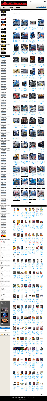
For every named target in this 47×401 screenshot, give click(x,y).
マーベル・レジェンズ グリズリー (18, 236)
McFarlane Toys (3, 264)
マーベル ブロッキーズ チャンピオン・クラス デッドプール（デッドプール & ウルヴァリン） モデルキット (22, 225)
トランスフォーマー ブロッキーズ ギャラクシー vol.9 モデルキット (26, 298)
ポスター (3, 220)
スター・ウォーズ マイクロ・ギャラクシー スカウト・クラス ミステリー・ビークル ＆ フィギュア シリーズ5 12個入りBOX (24, 122)
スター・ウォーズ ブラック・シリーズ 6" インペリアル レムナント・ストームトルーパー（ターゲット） (41, 264)
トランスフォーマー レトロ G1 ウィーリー (22, 287)
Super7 (2, 274)
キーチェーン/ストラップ (4, 201)
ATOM (7, 334)
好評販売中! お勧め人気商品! (4, 58)
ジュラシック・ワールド (4, 101)
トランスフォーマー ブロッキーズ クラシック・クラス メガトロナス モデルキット (22, 375)
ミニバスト (3, 225)
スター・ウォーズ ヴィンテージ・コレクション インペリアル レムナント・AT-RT (29, 263)
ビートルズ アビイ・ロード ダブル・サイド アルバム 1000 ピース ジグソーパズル (14, 288)
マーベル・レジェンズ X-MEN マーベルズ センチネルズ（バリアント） (26, 341)
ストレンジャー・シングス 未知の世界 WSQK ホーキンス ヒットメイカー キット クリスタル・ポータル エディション (33, 363)
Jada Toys (2, 258)
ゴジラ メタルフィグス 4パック (37, 361)
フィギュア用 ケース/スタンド (5, 209)
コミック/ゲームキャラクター (5, 42)
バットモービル (3, 156)
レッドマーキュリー (3, 293)
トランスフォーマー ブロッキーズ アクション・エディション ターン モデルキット (41, 362)
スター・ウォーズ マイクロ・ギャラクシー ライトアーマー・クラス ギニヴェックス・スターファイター (32, 158)
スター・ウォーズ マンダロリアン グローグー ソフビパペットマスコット (41, 375)
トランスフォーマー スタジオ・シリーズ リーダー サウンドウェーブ (26, 288)
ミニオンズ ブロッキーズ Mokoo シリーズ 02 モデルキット (41, 211)
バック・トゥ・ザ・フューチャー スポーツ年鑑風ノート (18, 362)
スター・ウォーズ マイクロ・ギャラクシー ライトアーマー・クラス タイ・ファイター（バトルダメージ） (41, 122)
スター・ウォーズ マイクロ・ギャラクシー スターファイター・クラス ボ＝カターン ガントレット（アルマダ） (16, 110)
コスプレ (3, 204)
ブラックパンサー (3, 164)
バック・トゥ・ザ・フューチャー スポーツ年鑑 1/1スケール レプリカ (14, 211)
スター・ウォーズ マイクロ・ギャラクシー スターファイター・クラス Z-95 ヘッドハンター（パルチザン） (24, 195)
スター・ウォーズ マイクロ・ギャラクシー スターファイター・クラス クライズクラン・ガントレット (16, 171)
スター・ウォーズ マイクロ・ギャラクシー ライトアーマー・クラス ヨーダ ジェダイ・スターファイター (16, 134)
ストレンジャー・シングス (4, 120)
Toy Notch (2, 279)
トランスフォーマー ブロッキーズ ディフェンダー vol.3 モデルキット (37, 237)
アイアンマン (3, 63)
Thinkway (2, 278)
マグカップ (3, 223)
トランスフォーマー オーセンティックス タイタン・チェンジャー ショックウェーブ (33, 309)
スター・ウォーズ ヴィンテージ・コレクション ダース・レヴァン (41, 309)
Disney (2, 246)
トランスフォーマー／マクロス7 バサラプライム (37, 249)
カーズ (3, 85)
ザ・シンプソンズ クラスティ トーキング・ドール (30, 223)
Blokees (3, 241)
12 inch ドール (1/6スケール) (4, 193)
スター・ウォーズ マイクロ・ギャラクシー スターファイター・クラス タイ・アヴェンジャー (24, 24)
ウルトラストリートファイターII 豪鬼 (18, 297)
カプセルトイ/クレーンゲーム (5, 199)
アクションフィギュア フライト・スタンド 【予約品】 (38, 350)
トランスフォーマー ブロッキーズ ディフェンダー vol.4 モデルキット (41, 237)
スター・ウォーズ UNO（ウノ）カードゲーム (37, 274)
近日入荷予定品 (3, 298)
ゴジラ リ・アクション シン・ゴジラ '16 (26, 308)
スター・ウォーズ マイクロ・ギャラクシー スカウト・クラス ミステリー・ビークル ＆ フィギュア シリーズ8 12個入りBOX (32, 73)
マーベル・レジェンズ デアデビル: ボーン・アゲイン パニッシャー (26, 374)
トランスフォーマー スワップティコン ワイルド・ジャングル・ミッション (37, 309)
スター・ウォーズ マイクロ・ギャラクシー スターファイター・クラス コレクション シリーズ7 (24, 73)
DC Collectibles (3, 242)
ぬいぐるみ (3, 207)
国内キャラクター (3, 49)
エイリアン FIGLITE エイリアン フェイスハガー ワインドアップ (14, 275)
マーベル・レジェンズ (4, 177)
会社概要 (2, 303)
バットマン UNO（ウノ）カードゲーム (41, 274)
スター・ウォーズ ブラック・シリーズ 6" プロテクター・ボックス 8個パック (37, 386)
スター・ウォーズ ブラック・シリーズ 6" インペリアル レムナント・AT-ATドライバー (37, 263)
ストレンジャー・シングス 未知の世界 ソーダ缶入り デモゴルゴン (30, 351)
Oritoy (1, 269)
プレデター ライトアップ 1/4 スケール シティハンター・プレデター (41, 350)
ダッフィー (3, 139)
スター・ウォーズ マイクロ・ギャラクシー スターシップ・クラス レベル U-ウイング (32, 97)
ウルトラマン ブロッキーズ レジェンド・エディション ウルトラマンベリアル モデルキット (34, 387)
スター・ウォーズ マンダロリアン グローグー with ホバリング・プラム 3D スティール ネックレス (38, 375)
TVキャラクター (3, 39)
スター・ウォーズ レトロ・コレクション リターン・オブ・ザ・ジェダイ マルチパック (14, 320)
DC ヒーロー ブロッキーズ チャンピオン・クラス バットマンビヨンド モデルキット (26, 362)
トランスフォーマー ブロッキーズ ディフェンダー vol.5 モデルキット (14, 250)
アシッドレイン (3, 69)
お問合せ (18, 7)
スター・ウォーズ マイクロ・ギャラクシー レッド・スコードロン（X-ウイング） (24, 61)
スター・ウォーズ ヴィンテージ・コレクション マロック (26, 263)
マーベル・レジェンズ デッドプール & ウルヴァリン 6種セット (37, 224)
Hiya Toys (2, 257)
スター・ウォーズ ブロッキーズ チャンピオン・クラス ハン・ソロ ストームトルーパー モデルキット (14, 225)
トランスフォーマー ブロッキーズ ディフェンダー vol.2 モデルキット (33, 237)
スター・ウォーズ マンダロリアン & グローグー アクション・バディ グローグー (26, 275)
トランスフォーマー (3, 15)
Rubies (1, 273)
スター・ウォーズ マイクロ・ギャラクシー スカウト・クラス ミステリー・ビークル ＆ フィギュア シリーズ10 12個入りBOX (32, 37)
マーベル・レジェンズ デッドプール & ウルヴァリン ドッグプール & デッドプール (14, 237)
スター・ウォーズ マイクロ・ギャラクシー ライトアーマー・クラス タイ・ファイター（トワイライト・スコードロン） (41, 24)
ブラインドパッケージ (4, 212)
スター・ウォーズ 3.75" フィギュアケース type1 (22, 297)
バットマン (3, 153)
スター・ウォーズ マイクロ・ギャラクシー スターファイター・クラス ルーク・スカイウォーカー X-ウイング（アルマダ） (24, 171)
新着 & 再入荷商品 (3, 299)
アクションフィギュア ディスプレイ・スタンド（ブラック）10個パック (14, 386)
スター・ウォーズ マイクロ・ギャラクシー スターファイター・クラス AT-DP (32, 194)
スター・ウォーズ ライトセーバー (5, 112)
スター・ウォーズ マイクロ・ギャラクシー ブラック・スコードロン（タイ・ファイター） (16, 61)
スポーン (3, 128)
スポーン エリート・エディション (26, 349)
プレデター (3, 172)
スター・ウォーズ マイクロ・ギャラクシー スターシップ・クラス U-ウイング (41, 109)
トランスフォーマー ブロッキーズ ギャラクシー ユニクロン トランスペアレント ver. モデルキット (22, 251)
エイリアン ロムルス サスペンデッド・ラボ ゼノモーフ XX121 (30, 298)
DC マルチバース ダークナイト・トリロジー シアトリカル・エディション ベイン (37, 288)
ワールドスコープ (3, 294)
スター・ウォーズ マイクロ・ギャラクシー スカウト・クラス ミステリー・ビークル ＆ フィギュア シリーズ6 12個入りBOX (41, 97)
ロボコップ (3, 183)
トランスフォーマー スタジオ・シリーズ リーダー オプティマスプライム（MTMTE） (37, 298)
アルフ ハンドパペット (18, 384)
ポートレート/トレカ (3, 217)
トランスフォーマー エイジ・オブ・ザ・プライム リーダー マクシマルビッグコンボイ (29, 362)
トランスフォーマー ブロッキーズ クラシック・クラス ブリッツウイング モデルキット (14, 263)
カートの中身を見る (5, 327)
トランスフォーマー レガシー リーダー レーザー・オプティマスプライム (33, 351)
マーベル (3, 19)
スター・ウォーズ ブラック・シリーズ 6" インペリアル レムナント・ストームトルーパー (33, 264)
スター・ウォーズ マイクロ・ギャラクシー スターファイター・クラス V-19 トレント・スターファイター (32, 49)
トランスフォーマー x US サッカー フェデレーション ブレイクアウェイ (34, 224)
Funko (1, 252)
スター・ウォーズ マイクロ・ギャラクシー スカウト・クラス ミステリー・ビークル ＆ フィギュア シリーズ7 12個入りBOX (24, 85)
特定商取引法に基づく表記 (21, 397)
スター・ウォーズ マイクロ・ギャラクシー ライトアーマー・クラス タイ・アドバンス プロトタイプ (16, 37)
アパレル (3, 196)
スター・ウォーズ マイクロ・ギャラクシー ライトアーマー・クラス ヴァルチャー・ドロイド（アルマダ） (41, 73)
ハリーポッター (3, 159)
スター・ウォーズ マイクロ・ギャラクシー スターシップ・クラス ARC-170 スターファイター (24, 49)
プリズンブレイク (3, 167)
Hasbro (2, 256)
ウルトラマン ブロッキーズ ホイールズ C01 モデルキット (22, 308)
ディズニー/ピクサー (3, 32)
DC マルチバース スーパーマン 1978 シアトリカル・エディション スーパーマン (34, 288)
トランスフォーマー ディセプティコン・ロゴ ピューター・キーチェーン (26, 386)
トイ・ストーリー (3, 147)
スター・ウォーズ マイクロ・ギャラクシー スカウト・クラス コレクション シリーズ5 (41, 61)
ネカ (3, 29)
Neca (1, 268)
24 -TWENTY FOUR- (3, 61)
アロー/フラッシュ (3, 71)
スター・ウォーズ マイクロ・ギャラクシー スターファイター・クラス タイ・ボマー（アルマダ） (16, 195)
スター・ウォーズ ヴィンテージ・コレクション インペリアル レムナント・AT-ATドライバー (22, 264)
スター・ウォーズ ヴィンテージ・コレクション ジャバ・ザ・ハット (26, 320)
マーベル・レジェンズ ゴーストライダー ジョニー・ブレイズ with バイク (41, 224)
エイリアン (3, 82)
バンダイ (2, 290)
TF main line (2, 277)
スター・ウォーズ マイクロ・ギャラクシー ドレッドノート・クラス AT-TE (24, 97)
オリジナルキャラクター (4, 46)
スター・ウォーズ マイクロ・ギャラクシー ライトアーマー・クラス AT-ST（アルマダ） (32, 171)
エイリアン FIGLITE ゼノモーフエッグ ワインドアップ (18, 274)
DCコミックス (3, 22)
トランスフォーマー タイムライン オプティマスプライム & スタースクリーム (22, 341)
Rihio (1, 272)
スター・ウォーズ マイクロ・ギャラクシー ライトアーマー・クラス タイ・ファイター (41, 158)
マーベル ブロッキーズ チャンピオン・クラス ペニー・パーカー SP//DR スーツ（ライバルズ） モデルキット (26, 213)
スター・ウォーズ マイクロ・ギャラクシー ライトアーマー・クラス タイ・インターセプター (32, 134)
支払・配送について (11, 7)
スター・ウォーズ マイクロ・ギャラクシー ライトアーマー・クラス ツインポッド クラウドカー (41, 37)
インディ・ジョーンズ (4, 74)
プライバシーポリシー (29, 397)
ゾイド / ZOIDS (3, 131)
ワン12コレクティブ (3, 233)
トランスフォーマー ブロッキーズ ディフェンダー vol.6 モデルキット (18, 250)
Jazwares (2, 262)
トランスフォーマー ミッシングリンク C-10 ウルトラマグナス (30, 249)
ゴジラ (3, 98)
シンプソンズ (3, 103)
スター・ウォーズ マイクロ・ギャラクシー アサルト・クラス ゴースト (41, 85)
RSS (4, 334)
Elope (1, 248)
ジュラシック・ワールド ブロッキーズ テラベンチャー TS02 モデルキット (34, 211)
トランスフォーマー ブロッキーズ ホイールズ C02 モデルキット (18, 287)
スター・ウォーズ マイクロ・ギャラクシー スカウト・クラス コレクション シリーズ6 (33, 61)
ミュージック (3, 228)
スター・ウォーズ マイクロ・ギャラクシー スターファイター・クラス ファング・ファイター (24, 110)
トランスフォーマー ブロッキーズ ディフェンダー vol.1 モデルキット (29, 237)
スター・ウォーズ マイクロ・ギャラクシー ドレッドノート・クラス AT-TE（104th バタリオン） (32, 24)
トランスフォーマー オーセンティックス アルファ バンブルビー (14, 341)
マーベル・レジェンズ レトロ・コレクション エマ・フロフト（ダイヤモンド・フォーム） (26, 238)
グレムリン (3, 90)
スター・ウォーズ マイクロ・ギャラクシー (5, 109)
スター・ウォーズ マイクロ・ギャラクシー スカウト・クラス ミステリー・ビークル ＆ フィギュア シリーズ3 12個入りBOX (41, 146)
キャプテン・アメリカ (4, 87)
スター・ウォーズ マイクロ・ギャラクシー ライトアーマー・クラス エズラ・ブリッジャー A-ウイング (24, 183)
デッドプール (3, 144)
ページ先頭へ (42, 394)
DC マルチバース (3, 185)
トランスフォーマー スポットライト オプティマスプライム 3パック (41, 298)
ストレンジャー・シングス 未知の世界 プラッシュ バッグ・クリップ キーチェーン (14, 330)
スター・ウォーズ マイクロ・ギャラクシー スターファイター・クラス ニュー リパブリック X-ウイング (41, 183)
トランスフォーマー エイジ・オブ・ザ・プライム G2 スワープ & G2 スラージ (26, 330)
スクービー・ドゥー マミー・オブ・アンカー (34, 329)
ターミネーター (3, 136)
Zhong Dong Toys (3, 284)
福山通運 (2, 323)
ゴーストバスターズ (3, 93)
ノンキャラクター (3, 53)
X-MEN (3, 188)
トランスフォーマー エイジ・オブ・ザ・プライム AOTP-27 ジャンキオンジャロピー (26, 250)
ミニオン (3, 180)
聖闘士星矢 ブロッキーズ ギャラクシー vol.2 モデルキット (34, 374)
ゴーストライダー (3, 95)
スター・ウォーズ (3, 12)
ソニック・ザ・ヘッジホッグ (4, 134)
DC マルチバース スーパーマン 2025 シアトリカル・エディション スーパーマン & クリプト (14, 375)
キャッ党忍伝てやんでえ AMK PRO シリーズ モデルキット (14, 362)
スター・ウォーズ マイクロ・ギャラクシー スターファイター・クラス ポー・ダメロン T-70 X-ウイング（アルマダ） (41, 49)
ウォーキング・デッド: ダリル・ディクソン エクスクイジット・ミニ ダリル (37, 320)
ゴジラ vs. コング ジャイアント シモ (29, 287)
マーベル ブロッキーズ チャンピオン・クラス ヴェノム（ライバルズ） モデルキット (30, 212)
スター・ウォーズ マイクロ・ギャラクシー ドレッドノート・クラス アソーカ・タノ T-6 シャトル (16, 97)
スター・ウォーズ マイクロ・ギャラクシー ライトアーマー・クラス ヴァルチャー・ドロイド (24, 134)
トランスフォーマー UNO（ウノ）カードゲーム (33, 274)
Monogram (2, 267)
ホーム (3, 7)
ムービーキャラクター (4, 36)
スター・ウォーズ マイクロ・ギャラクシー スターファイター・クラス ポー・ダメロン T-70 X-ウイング (41, 134)
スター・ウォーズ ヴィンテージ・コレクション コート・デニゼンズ (33, 298)
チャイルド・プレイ (3, 142)
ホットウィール (3, 175)
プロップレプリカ (3, 215)
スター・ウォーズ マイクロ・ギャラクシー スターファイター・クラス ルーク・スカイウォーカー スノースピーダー (16, 146)
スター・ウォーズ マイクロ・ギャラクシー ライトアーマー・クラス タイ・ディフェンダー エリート (16, 183)
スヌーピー (3, 123)
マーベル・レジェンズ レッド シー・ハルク (22, 236)
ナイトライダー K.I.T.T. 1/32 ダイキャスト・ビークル (29, 330)
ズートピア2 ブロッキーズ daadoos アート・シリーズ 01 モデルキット (37, 211)
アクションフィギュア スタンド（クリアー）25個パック (41, 386)
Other (1, 295)
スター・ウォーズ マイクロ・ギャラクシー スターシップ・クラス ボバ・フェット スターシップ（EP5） (41, 171)
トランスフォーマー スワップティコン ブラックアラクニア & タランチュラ (37, 330)
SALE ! (3, 236)
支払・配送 (16, 397)
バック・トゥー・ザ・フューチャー (5, 150)
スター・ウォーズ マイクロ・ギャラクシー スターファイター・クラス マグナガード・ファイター (16, 24)
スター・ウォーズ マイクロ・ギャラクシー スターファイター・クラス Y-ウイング (32, 122)
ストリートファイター (4, 118)
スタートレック (3, 115)
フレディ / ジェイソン (4, 169)
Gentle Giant (2, 253)
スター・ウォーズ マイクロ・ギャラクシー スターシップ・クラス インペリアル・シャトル (16, 122)
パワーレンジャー (3, 161)
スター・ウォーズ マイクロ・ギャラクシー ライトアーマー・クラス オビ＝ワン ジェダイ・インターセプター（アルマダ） (41, 195)
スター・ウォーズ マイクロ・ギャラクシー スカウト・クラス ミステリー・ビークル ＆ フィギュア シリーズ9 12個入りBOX (16, 49)
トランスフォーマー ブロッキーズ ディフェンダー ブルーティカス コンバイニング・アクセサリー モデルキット (30, 276)
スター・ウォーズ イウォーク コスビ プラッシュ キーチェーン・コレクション (22, 275)
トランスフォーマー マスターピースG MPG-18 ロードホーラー (33, 249)
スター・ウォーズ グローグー (5, 106)
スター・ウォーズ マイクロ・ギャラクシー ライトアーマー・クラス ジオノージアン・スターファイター (24, 37)
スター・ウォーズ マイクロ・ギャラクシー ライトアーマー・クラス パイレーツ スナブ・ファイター (32, 85)
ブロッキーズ (3, 25)
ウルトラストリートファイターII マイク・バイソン (14, 297)
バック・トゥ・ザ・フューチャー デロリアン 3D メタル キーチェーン (22, 362)
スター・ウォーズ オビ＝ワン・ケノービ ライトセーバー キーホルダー (22, 211)
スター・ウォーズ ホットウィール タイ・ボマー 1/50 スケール (18, 330)
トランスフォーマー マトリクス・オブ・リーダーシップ (22, 386)
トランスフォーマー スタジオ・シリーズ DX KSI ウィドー (29, 374)
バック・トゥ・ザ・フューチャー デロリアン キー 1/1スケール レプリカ (18, 211)
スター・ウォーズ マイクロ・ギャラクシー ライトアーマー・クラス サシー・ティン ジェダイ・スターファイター (16, 85)
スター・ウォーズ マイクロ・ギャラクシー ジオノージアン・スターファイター (16, 73)
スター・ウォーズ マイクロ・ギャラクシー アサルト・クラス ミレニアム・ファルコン (24, 158)
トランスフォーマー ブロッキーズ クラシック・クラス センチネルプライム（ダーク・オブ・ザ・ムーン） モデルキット (41, 252)
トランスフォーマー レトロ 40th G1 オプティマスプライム (30, 319)
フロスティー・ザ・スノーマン (41, 286)
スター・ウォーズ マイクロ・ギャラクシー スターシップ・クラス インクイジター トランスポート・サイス (32, 146)
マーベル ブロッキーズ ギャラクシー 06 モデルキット (26, 224)
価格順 (41, 17)
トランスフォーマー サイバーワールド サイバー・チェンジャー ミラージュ (18, 320)
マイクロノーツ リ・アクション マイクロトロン (41, 319)
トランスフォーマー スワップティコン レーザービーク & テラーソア (41, 330)
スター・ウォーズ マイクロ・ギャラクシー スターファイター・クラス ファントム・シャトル (32, 110)
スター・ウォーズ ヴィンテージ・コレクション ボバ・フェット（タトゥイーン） (14, 309)
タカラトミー (2, 288)
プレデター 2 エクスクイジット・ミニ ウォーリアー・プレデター (22, 319)
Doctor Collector (3, 247)
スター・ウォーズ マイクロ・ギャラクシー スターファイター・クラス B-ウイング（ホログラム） (32, 183)
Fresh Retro (2, 251)
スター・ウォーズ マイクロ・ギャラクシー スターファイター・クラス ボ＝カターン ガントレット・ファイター (24, 146)
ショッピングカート (41, 7)
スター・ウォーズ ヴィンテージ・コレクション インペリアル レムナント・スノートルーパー (18, 264)
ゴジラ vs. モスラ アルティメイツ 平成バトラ (18, 350)
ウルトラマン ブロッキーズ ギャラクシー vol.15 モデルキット (33, 319)
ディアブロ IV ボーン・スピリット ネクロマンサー (18, 308)
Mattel (1, 263)
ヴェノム (3, 77)
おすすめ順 (38, 17)
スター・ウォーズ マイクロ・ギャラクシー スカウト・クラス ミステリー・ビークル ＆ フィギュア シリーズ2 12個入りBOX (16, 158)
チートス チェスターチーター (18, 373)
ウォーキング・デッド (4, 79)
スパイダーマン (3, 126)
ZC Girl (3, 191)
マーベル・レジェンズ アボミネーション (22, 350)
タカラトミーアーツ (3, 289)
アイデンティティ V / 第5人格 (5, 66)
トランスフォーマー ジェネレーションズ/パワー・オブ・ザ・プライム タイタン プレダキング (14, 351)
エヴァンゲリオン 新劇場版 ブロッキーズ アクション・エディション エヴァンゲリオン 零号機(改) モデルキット (18, 226)
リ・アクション (3, 231)
